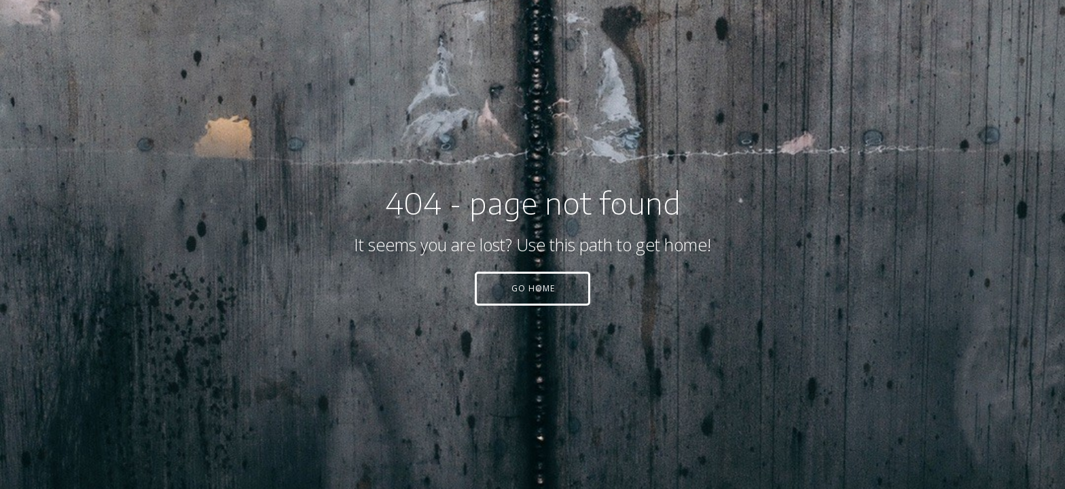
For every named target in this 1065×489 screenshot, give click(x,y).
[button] (532, 289)
